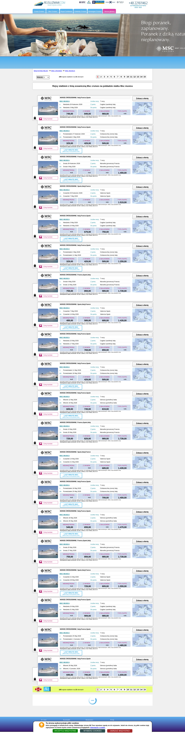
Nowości (89, 720)
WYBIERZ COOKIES (92, 731)
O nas (44, 720)
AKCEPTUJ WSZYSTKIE (65, 731)
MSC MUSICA (70, 71)
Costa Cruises (39, 11)
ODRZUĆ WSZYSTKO (120, 731)
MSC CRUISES (56, 71)
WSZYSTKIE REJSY (41, 71)
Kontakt (66, 720)
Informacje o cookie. (97, 727)
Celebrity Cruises (80, 11)
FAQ (112, 720)
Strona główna (109, 11)
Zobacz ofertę (142, 98)
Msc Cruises (52, 11)
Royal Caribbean (66, 11)
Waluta (40, 77)
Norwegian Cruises (95, 11)
